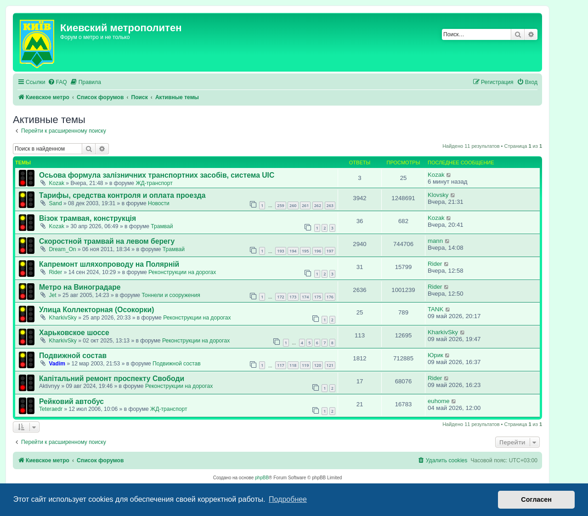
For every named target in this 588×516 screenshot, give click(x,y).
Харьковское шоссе (74, 333)
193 (280, 251)
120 (317, 365)
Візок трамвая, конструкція (87, 218)
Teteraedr (50, 409)
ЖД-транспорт (154, 183)
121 (330, 365)
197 (330, 251)
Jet (52, 295)
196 (317, 251)
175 (317, 297)
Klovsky (438, 194)
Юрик (435, 355)
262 (317, 205)
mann (435, 240)
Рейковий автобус (71, 401)
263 (330, 205)
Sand (55, 203)
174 (305, 297)
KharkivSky (63, 317)
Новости (159, 203)
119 (305, 365)
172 (280, 297)
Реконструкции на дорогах (182, 272)
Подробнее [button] (288, 499)
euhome (439, 401)
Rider (55, 272)
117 (280, 365)
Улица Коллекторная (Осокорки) (96, 310)
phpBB (262, 477)
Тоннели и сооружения (170, 295)
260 (292, 205)
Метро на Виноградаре (80, 287)
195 (305, 251)
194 (292, 251)
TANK (435, 309)
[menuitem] (57, 82)
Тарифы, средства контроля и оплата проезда (122, 195)
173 (292, 297)
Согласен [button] (536, 499)
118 (292, 365)
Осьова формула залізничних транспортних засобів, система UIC (156, 175)
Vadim (57, 363)
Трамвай (162, 226)
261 (305, 205)
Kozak (56, 183)
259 (280, 205)
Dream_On (62, 249)
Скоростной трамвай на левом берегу (107, 241)
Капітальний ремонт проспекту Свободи (111, 378)
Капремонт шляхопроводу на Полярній (109, 264)
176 (330, 297)
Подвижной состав (73, 355)
